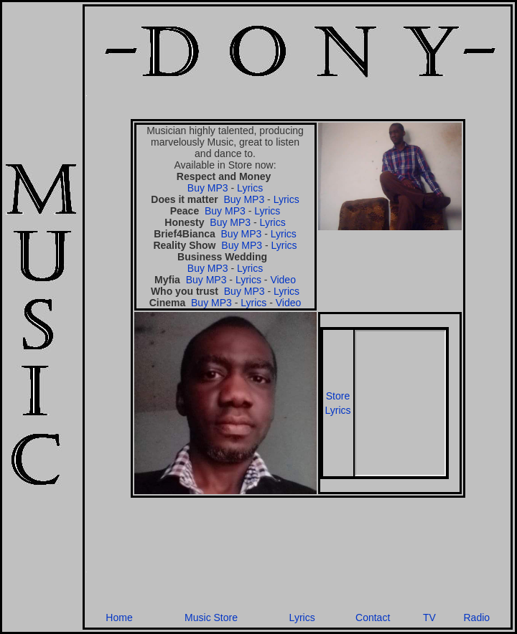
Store (338, 396)
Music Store (211, 617)
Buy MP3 (207, 188)
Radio (476, 617)
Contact (372, 617)
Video (283, 279)
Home (119, 617)
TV (429, 617)
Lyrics (250, 188)
